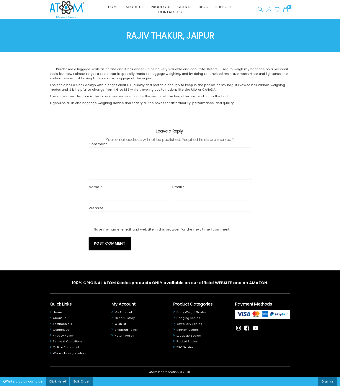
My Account (123, 312)
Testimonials (62, 324)
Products (160, 6)
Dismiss (328, 381)
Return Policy (124, 336)
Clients (184, 6)
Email (178, 187)
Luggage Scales (189, 336)
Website (96, 208)
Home (113, 6)
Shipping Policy (126, 330)
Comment (98, 144)
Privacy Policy (63, 336)
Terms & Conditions (67, 341)
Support (224, 6)
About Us (135, 6)
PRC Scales (185, 347)
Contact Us (170, 12)
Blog (203, 6)
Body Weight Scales (191, 312)
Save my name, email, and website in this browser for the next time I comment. (162, 229)
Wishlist (120, 324)
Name (95, 187)
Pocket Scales (187, 341)
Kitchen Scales (188, 330)
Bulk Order (82, 381)
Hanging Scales (188, 318)
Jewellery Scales (189, 324)
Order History (125, 318)
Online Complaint (66, 347)
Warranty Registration (69, 353)
